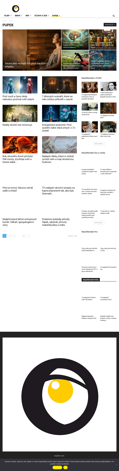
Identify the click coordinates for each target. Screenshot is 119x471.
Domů (5, 21)
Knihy (18, 16)
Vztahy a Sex (41, 16)
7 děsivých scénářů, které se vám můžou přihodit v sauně (57, 98)
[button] (113, 16)
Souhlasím (57, 467)
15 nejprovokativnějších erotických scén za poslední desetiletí (89, 97)
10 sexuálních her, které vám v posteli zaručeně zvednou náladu (89, 192)
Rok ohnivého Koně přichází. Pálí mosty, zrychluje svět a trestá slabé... (18, 159)
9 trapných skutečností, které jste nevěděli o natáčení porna (108, 192)
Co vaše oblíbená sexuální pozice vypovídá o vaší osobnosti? (108, 172)
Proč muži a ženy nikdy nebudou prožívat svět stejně (18, 98)
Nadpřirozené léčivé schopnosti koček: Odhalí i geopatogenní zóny (20, 222)
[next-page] (29, 236)
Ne (65, 467)
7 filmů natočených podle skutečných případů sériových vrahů (108, 95)
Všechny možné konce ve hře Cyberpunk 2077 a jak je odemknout (90, 269)
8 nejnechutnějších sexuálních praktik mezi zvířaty (89, 172)
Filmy (8, 16)
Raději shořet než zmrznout (17, 124)
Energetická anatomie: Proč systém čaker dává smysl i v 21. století (59, 127)
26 (24, 236)
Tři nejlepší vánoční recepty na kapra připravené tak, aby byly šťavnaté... (58, 190)
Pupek (56, 16)
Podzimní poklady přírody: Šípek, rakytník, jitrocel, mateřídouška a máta (56, 222)
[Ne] (116, 465)
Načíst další (99, 144)
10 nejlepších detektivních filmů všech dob (90, 136)
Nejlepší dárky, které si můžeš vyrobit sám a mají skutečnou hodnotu (58, 159)
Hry (28, 16)
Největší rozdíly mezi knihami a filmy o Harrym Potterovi (108, 318)
